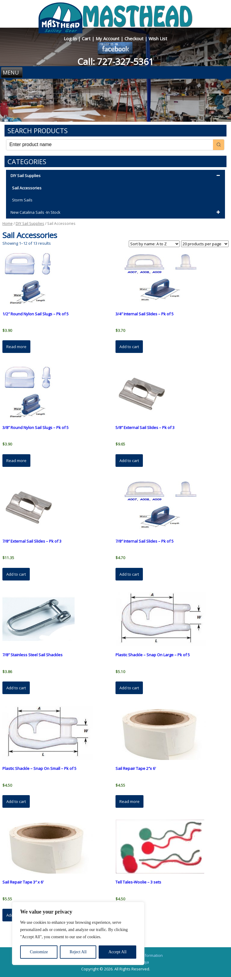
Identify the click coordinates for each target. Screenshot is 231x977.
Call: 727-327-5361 (115, 61)
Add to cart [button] (129, 346)
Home (7, 223)
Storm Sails (22, 200)
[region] (78, 933)
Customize (39, 952)
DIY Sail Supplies (116, 176)
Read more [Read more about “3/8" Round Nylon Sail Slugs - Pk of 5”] (16, 460)
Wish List (158, 38)
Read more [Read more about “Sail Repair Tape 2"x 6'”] (129, 801)
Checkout (135, 38)
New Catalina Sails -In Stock (116, 213)
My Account (108, 38)
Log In (71, 38)
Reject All (78, 952)
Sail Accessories (27, 188)
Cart (87, 38)
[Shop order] (154, 243)
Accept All (117, 952)
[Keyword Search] (109, 144)
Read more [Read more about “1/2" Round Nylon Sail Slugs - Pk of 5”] (16, 346)
